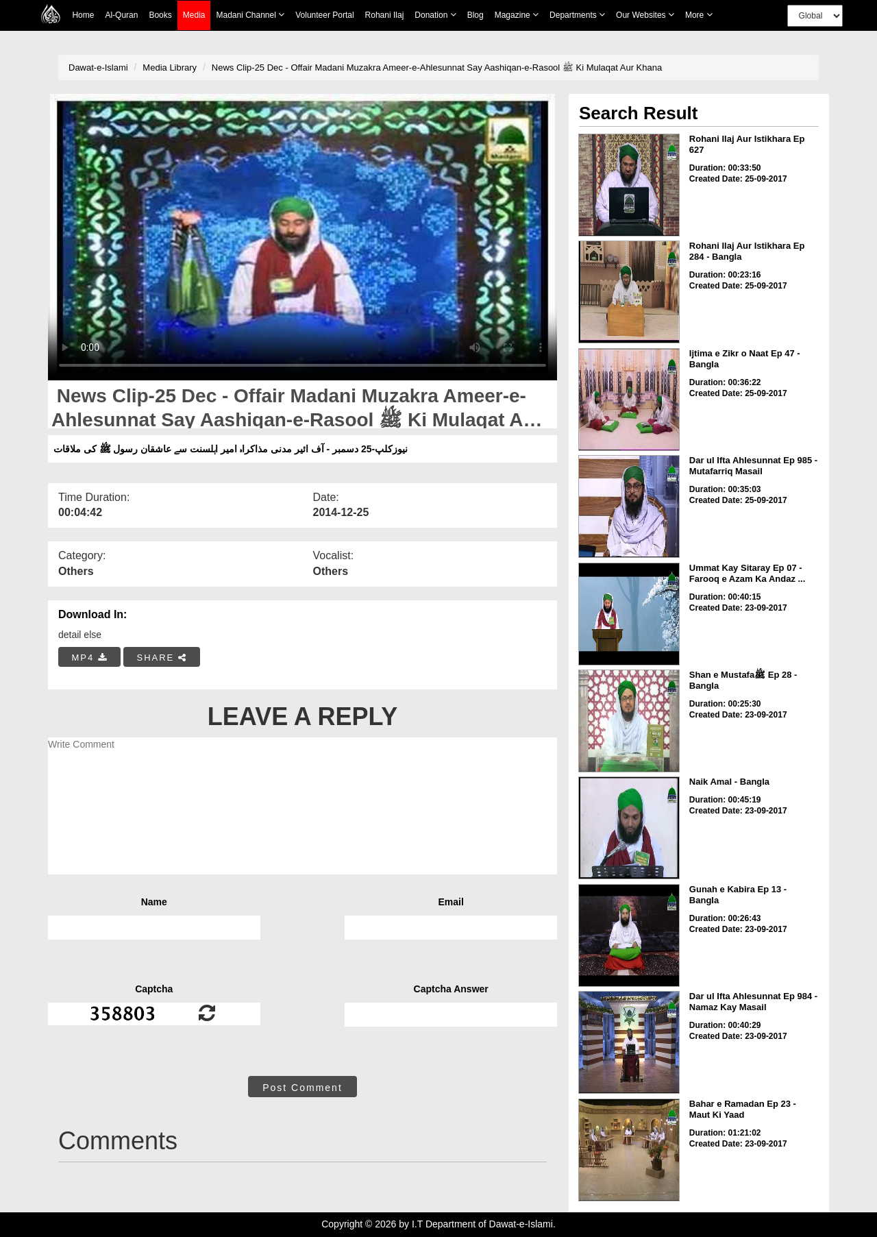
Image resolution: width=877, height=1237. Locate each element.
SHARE (161, 657)
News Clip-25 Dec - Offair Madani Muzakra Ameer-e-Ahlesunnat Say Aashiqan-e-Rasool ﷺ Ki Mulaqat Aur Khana (437, 67)
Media (194, 15)
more (699, 15)
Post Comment (302, 1087)
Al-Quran (121, 15)
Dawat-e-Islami (98, 67)
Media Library (170, 67)
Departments (577, 15)
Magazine (517, 15)
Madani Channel (250, 15)
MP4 (90, 657)
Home (83, 15)
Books (160, 15)
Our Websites (645, 15)
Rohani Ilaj (384, 15)
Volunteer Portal (324, 15)
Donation (435, 15)
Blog (475, 15)
